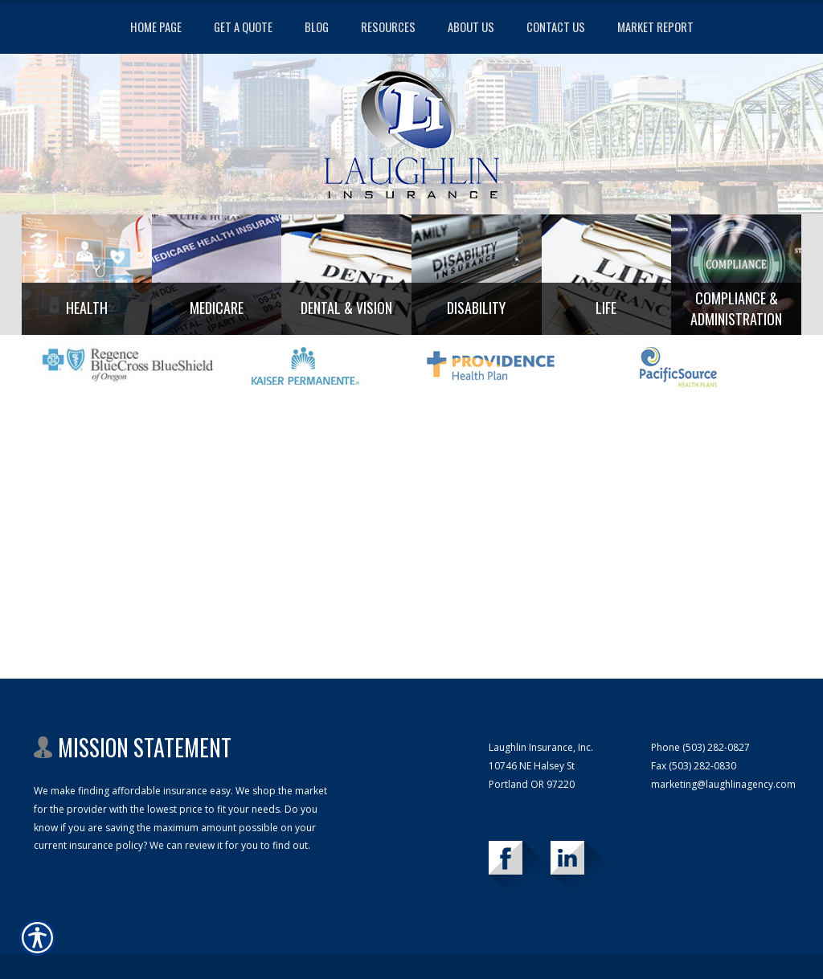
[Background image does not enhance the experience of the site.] (87, 274)
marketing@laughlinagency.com (723, 784)
